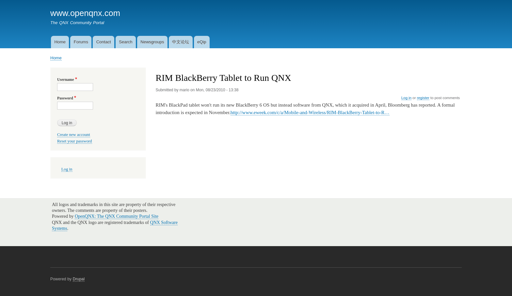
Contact (103, 41)
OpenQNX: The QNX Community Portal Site (116, 216)
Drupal (79, 279)
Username (65, 79)
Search (125, 41)
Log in (406, 98)
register (423, 98)
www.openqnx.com (85, 13)
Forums (81, 41)
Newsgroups (152, 41)
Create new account (73, 134)
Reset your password (74, 141)
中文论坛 (180, 41)
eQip (201, 41)
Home (60, 41)
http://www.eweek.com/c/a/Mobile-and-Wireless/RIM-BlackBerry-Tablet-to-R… (310, 112)
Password (65, 98)
